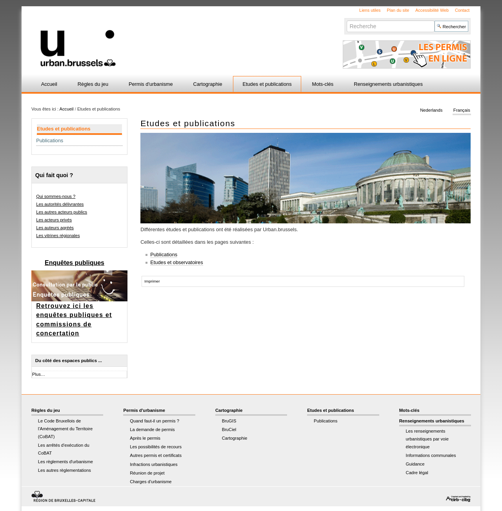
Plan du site (398, 10)
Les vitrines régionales (58, 235)
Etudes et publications (266, 84)
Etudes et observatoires (176, 262)
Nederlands (431, 110)
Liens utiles (369, 10)
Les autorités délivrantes (60, 204)
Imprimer (152, 281)
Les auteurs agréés (55, 227)
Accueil (49, 84)
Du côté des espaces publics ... (68, 360)
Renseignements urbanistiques (388, 84)
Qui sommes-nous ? (55, 196)
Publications (163, 254)
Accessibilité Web (432, 10)
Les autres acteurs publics (61, 212)
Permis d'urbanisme (151, 84)
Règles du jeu (93, 84)
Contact (462, 10)
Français (461, 110)
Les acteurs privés (54, 219)
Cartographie (207, 84)
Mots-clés (323, 84)
